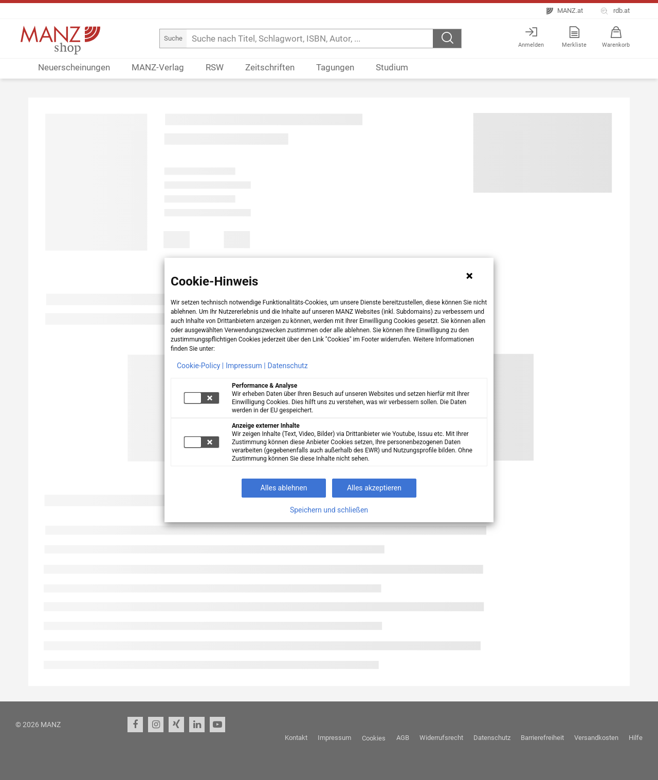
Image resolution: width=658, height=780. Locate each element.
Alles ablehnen (284, 488)
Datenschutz (288, 366)
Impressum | (245, 366)
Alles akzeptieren (374, 488)
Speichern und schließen (329, 510)
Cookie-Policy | (200, 366)
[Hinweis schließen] (469, 276)
